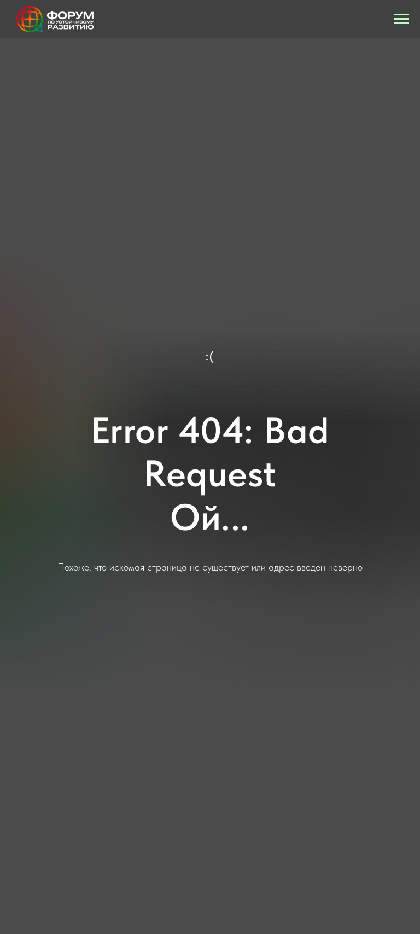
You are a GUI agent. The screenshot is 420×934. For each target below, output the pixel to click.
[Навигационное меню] (401, 19)
